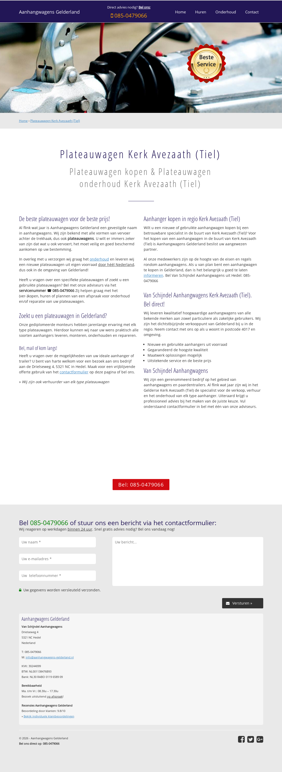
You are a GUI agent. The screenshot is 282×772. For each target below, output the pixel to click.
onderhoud (99, 259)
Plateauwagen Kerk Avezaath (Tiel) (55, 121)
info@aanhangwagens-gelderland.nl (50, 657)
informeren (153, 275)
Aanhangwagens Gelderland (49, 12)
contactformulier (74, 372)
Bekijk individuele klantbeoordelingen (49, 716)
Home (23, 121)
